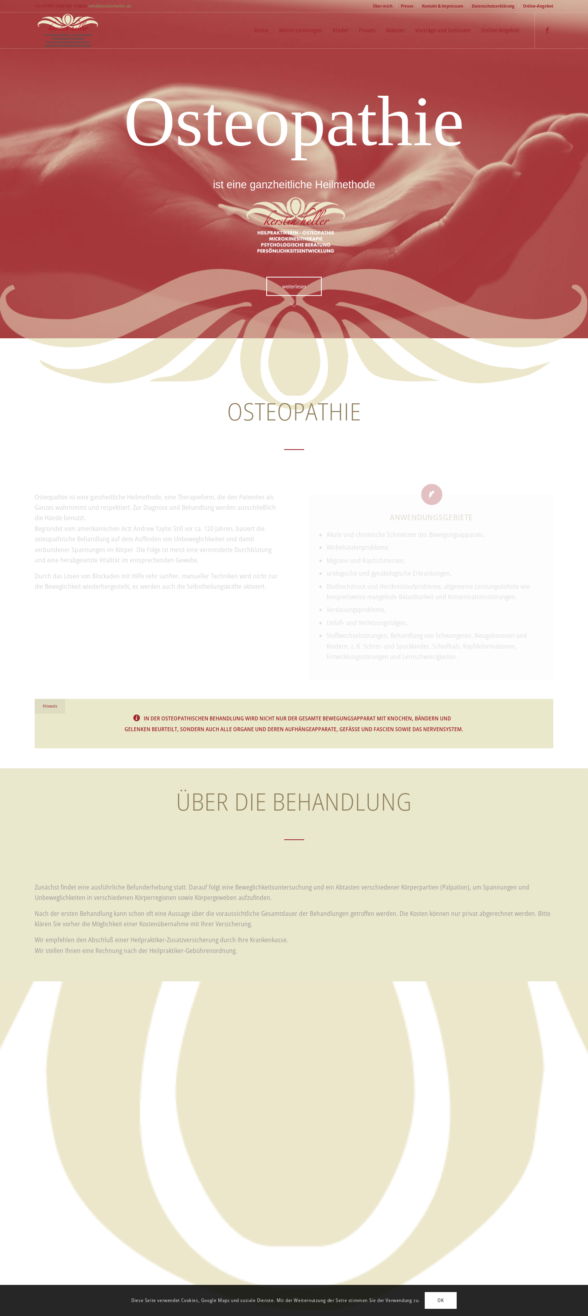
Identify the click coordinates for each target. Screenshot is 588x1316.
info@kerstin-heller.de (109, 6)
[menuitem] (383, 6)
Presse (407, 6)
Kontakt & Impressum (442, 6)
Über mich (382, 6)
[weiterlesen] (294, 285)
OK (440, 1300)
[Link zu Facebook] (547, 30)
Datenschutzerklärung (493, 6)
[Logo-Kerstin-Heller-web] (68, 30)
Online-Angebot (538, 6)
